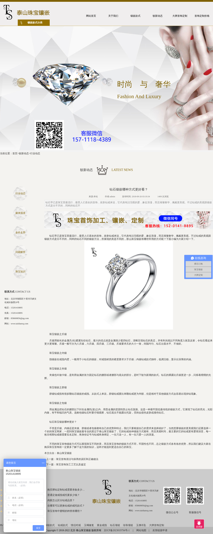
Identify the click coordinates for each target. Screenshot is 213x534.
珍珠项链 (128, 525)
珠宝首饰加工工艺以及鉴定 (71, 464)
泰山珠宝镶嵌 (64, 453)
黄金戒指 (102, 525)
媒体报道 (20, 213)
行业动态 (35, 153)
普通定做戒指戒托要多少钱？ (63, 495)
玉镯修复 (89, 525)
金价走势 (20, 232)
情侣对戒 (76, 525)
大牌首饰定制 (156, 525)
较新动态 (24, 153)
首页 (14, 153)
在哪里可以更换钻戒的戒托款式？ (66, 505)
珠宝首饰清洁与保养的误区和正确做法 (77, 459)
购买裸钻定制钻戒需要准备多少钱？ (66, 489)
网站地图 (141, 530)
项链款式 (50, 525)
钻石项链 (115, 525)
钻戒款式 (63, 525)
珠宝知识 (20, 271)
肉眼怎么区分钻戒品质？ (61, 500)
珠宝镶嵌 (136, 239)
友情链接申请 (159, 530)
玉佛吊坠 (141, 525)
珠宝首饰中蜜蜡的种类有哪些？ (64, 511)
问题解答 (20, 252)
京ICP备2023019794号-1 (117, 530)
